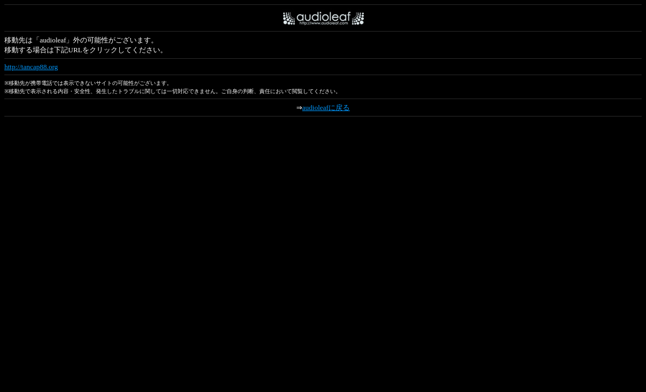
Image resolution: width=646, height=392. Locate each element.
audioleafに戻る (326, 107)
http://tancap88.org (31, 67)
